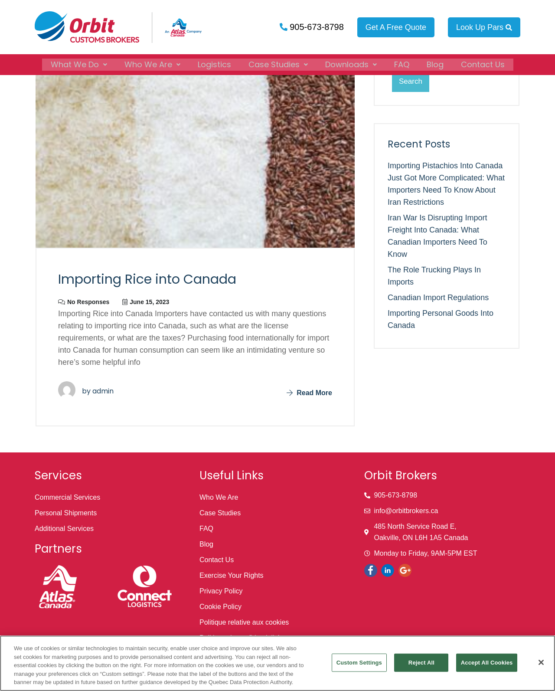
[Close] (541, 662)
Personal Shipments (66, 513)
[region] (277, 663)
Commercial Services (67, 497)
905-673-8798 (315, 27)
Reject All (421, 662)
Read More (309, 392)
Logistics (214, 63)
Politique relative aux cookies (244, 622)
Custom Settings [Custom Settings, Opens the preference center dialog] (359, 662)
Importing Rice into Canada (147, 279)
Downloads (351, 63)
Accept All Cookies (487, 662)
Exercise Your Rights (231, 575)
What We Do (79, 63)
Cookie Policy (220, 606)
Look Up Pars (484, 27)
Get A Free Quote (396, 27)
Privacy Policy (221, 591)
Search (410, 81)
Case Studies (278, 63)
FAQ (401, 63)
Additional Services (64, 528)
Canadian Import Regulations (438, 297)
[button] (79, 63)
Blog (435, 63)
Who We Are (152, 63)
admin (103, 391)
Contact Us (483, 63)
